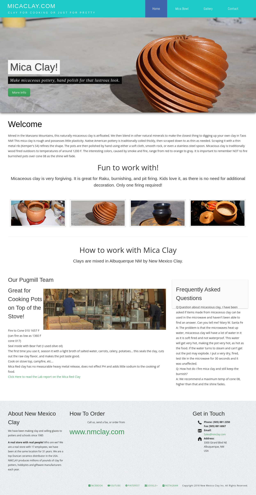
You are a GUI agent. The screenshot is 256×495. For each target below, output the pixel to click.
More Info (19, 92)
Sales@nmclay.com (215, 434)
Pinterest (132, 485)
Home (156, 8)
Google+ (151, 485)
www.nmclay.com (97, 432)
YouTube (114, 485)
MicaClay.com (31, 6)
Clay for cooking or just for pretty (52, 12)
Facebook (95, 485)
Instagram (170, 485)
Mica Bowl (182, 8)
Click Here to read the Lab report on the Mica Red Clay (44, 377)
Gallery (208, 8)
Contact (233, 8)
